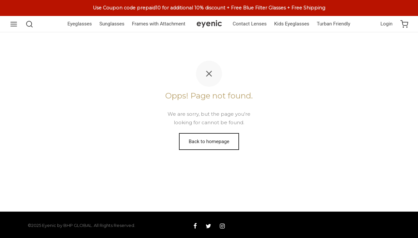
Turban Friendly (333, 24)
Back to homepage (209, 141)
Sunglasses (111, 24)
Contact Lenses (250, 24)
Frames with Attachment (158, 24)
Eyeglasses (79, 24)
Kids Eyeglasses (291, 24)
